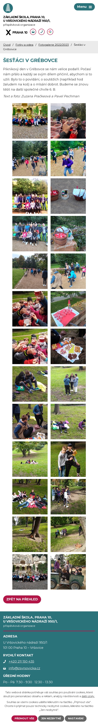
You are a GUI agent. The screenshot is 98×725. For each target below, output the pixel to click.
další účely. (88, 696)
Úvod (6, 44)
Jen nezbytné (51, 718)
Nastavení (75, 718)
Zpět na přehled (22, 599)
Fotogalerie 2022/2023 (53, 44)
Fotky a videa (24, 44)
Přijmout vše (24, 718)
